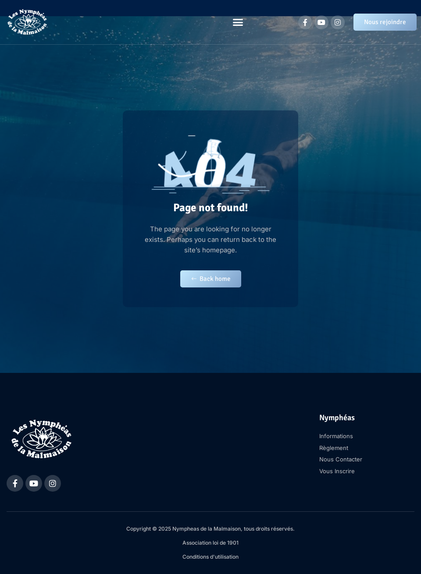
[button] (238, 22)
